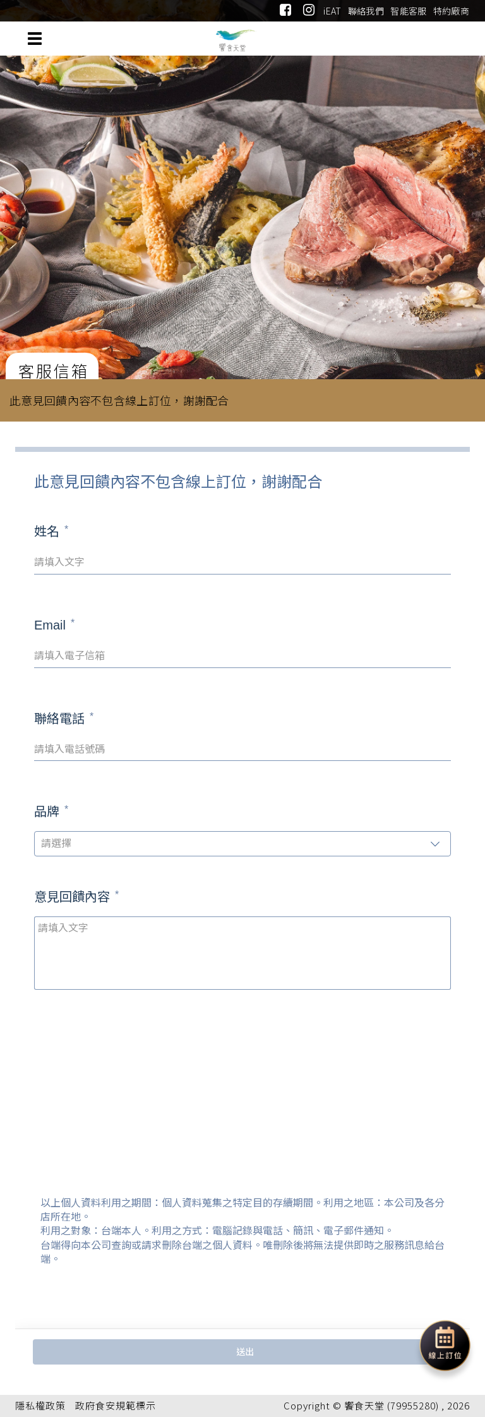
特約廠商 (451, 10)
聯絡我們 (366, 10)
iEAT (332, 10)
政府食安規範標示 (115, 1405)
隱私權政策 (40, 1405)
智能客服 (408, 10)
